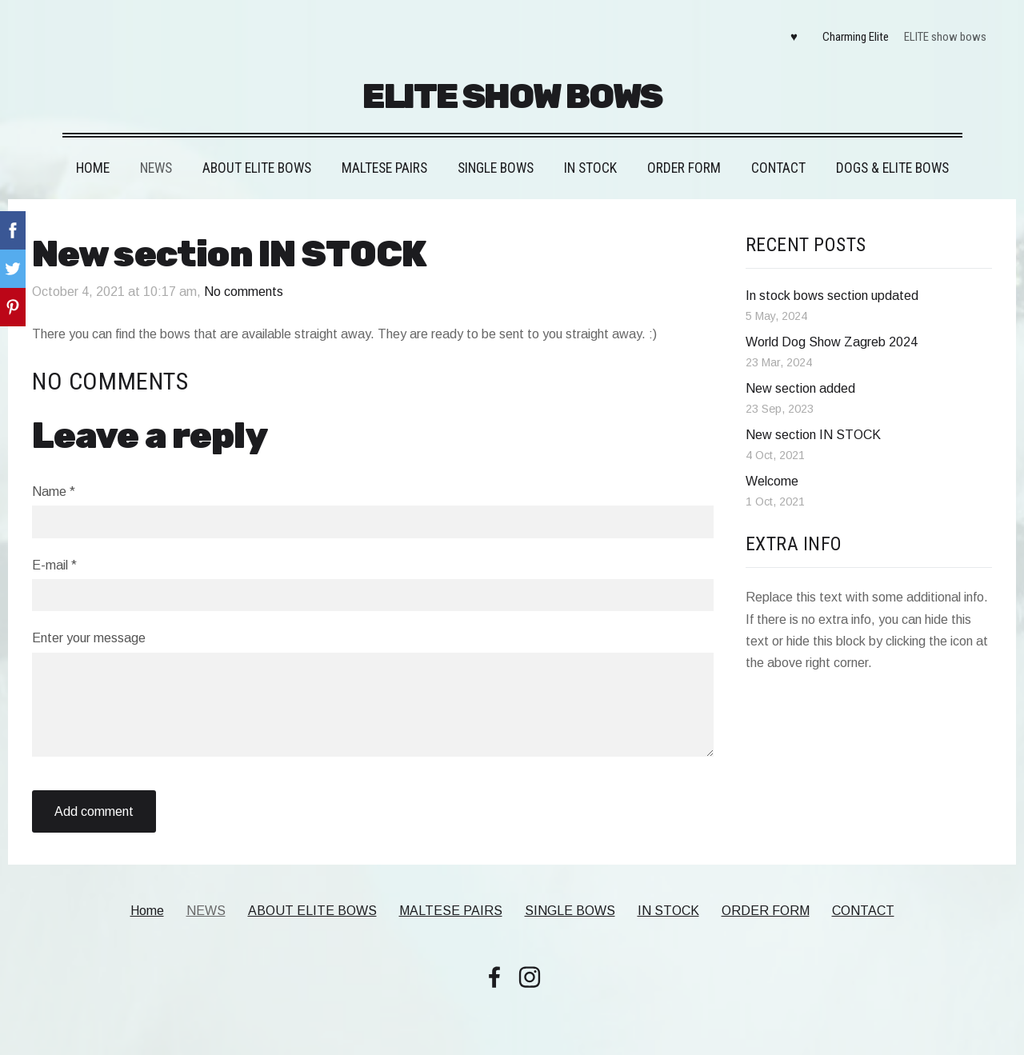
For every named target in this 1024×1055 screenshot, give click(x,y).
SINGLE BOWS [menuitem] (496, 168)
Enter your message (89, 638)
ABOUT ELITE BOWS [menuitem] (256, 168)
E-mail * (54, 565)
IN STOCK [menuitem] (590, 168)
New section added (800, 388)
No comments (243, 291)
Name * (53, 491)
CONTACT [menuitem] (778, 168)
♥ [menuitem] (794, 37)
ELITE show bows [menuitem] (945, 37)
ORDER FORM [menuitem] (684, 168)
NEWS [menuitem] (156, 168)
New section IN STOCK (813, 435)
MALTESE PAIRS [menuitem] (384, 168)
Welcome (772, 481)
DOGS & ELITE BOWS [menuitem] (892, 168)
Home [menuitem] (93, 168)
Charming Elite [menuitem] (855, 37)
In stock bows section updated (832, 295)
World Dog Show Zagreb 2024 (832, 342)
